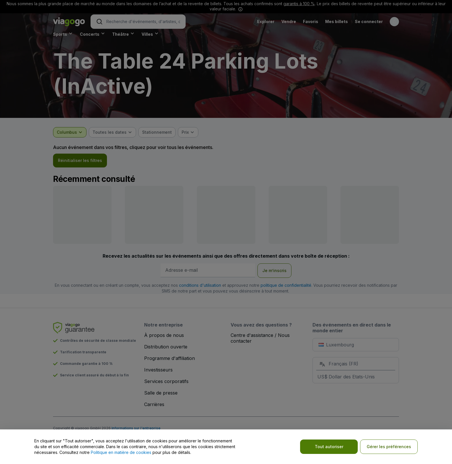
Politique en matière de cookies (121, 452)
